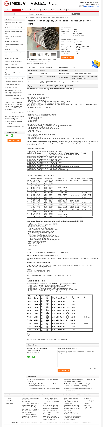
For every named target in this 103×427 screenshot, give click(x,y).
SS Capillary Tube (19, 17)
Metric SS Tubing (9, 64)
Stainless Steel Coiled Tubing (13, 61)
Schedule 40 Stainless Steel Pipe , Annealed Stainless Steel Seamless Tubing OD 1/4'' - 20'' (72, 407)
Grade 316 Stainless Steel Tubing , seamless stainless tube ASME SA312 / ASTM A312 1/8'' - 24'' (71, 401)
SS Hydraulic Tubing (10, 41)
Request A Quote (90, 4)
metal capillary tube (62, 339)
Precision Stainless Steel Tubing (13, 23)
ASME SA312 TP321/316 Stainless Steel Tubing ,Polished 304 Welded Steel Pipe (51, 418)
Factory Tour (33, 10)
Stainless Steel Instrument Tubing (14, 44)
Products (16, 10)
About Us (24, 10)
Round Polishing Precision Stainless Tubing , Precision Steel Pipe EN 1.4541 (29, 416)
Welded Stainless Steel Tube (12, 28)
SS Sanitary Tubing (10, 50)
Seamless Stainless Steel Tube (13, 31)
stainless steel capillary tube (48, 339)
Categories (17, 14)
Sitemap (87, 405)
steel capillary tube (35, 339)
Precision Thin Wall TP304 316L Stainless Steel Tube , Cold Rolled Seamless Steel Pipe (30, 405)
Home (9, 10)
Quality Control (44, 10)
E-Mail (86, 403)
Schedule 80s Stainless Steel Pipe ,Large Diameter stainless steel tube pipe (51, 412)
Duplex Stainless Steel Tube (12, 78)
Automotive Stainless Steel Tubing (14, 53)
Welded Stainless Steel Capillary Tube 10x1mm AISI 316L (44, 388)
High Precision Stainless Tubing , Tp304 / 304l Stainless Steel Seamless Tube (30, 400)
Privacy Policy (15, 422)
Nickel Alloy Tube (9, 87)
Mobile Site (88, 408)
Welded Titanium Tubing (11, 84)
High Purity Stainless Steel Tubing (14, 67)
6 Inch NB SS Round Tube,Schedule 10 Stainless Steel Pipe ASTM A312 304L (71, 412)
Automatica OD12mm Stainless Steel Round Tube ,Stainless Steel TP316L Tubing (30, 411)
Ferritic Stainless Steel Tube (12, 81)
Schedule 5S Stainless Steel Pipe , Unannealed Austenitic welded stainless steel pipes (50, 407)
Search (76, 14)
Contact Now (68, 57)
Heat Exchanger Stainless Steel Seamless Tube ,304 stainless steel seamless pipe (72, 418)
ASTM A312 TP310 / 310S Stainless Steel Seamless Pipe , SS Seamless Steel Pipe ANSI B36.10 (51, 401)
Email (97, 4)
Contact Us (54, 10)
